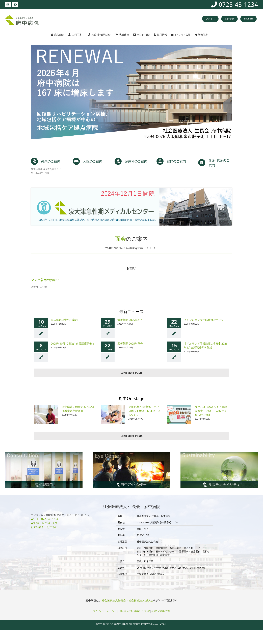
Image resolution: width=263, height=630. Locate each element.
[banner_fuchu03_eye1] (131, 452)
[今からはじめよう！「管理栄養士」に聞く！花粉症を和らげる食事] (179, 414)
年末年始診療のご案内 (64, 319)
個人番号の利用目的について (134, 610)
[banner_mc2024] (131, 188)
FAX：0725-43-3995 (44, 522)
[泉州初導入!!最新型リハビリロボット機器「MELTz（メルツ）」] (113, 414)
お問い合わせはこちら (44, 526)
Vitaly (164, 623)
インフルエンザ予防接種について (204, 319)
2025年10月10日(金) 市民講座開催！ (73, 343)
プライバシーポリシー (104, 610)
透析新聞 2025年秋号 (130, 343)
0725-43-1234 (234, 4)
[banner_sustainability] (219, 452)
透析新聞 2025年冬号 (130, 319)
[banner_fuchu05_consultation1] (44, 452)
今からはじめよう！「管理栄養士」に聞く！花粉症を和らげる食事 (211, 410)
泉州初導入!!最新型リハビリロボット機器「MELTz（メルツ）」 (145, 410)
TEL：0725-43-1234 (44, 518)
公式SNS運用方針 (160, 610)
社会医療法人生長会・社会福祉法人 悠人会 (127, 600)
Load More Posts (131, 372)
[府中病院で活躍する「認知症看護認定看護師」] (46, 414)
